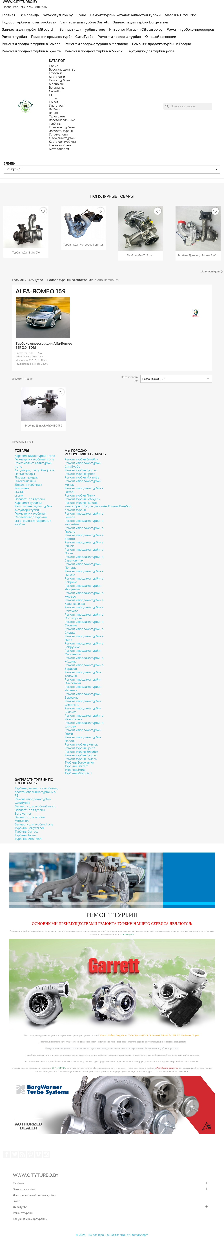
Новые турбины (60, 145)
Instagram (46, 1154)
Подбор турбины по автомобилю (29, 22)
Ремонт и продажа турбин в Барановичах (84, 558)
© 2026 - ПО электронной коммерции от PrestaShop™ (112, 1235)
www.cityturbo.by (58, 15)
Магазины (22, 488)
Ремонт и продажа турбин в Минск (94, 51)
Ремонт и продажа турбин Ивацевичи (83, 587)
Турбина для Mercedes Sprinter (83, 244)
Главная (8, 15)
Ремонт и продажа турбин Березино (83, 696)
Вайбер (54, 109)
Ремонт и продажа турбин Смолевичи (83, 652)
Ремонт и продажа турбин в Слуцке (84, 631)
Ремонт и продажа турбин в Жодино (84, 659)
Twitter (14, 1154)
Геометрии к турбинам (30, 513)
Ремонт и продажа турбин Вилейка (83, 710)
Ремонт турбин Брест (80, 474)
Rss (22, 1154)
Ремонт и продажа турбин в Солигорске (84, 616)
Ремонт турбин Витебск (81, 459)
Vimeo (38, 1154)
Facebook (6, 1154)
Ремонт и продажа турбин (119, 36)
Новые (53, 66)
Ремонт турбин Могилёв (82, 477)
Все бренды (29, 15)
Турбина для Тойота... (140, 255)
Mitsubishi (56, 84)
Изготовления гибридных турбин (62, 136)
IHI (50, 95)
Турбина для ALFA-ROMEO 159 (43, 425)
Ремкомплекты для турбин (33, 506)
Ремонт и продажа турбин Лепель (83, 739)
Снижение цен (25, 481)
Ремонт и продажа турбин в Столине (84, 623)
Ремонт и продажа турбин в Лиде (84, 638)
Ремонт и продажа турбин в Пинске (84, 573)
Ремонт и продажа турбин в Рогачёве (84, 609)
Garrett (54, 91)
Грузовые (56, 73)
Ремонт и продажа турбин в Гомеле (31, 44)
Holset (53, 102)
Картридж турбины (62, 142)
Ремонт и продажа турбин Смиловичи (83, 681)
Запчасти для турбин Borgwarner (141, 22)
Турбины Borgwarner (79, 762)
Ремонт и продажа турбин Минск (83, 483)
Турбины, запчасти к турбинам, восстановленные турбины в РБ (36, 791)
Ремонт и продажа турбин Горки (83, 732)
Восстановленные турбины (62, 122)
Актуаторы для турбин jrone (34, 470)
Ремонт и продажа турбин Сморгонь (83, 703)
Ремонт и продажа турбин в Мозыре (84, 594)
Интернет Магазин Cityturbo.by (136, 29)
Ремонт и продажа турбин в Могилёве (96, 44)
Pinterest (30, 1154)
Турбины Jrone (75, 770)
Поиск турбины (59, 80)
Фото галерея (59, 149)
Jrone (81, 15)
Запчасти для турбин (30, 499)
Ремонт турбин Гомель (81, 759)
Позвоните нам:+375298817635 (25, 7)
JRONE (19, 492)
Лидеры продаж (26, 477)
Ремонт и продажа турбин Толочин (83, 674)
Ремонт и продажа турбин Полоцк (83, 566)
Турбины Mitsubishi (78, 773)
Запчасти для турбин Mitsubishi (28, 29)
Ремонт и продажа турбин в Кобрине (84, 580)
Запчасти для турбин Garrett (84, 22)
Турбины (18, 1183)
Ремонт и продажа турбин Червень (83, 688)
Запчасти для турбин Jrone (82, 29)
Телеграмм (57, 116)
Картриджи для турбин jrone (150, 51)
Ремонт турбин (14, 36)
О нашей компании (160, 36)
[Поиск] (187, 106)
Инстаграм (56, 106)
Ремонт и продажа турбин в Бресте (31, 51)
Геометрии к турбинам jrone (34, 459)
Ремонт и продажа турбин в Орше (84, 551)
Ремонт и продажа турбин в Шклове (84, 724)
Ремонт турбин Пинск (80, 495)
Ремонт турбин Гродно (81, 470)
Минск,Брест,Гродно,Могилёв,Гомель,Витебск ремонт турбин (98, 508)
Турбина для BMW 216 (26, 252)
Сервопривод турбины (31, 517)
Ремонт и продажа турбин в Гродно (161, 44)
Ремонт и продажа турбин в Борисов (84, 667)
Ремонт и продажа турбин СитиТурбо (62, 36)
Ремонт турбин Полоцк (81, 503)
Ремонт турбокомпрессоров (190, 29)
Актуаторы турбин (28, 510)
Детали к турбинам (28, 485)
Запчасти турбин (61, 131)
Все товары (212, 271)
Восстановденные (62, 69)
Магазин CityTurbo (180, 15)
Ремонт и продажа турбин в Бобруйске (84, 645)
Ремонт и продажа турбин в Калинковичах (84, 602)
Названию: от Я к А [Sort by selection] (176, 379)
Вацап (53, 113)
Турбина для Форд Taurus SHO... (198, 255)
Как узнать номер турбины (30, 1219)
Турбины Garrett (76, 766)
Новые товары (25, 474)
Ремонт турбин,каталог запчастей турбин (125, 15)
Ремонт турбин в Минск (81, 744)
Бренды (9, 163)
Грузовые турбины (62, 127)
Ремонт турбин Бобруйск (82, 499)
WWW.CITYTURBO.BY (35, 1175)
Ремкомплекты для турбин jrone (33, 465)
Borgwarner (57, 87)
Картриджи (57, 77)
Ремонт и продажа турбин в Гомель (84, 490)
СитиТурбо (20, 1207)
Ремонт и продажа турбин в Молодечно (84, 717)
